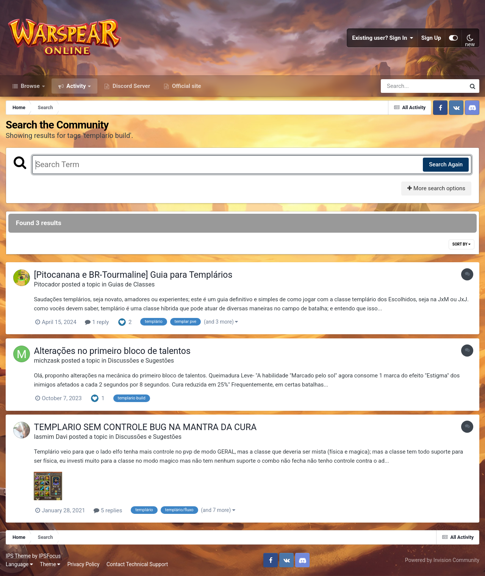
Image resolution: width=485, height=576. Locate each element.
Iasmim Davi (50, 437)
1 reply (97, 322)
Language (19, 565)
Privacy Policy (83, 565)
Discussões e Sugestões (141, 361)
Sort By (461, 245)
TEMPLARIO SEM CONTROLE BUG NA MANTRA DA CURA (145, 427)
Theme (50, 565)
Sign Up (431, 37)
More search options (436, 188)
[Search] (401, 86)
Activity (76, 86)
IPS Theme (18, 556)
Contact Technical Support (137, 565)
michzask (47, 361)
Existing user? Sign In (382, 38)
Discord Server (130, 86)
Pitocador (47, 284)
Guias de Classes (131, 284)
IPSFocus (50, 556)
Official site (186, 86)
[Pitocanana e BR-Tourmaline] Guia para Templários (133, 275)
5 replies (108, 510)
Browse (30, 86)
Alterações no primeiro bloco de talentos (112, 351)
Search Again (446, 164)
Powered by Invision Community (442, 560)
